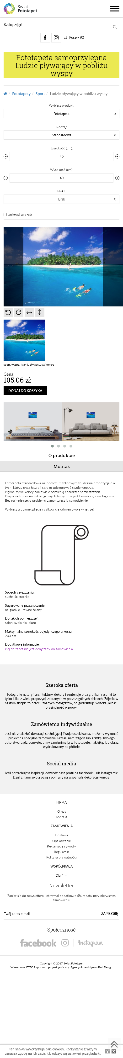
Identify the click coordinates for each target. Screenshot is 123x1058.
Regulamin (61, 852)
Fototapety (21, 93)
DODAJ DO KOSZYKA (25, 391)
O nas (61, 811)
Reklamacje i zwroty (61, 846)
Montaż (61, 466)
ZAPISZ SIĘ (109, 913)
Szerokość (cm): (61, 148)
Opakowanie (61, 841)
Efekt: (61, 191)
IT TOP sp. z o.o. (36, 967)
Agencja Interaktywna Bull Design (91, 967)
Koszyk (74, 37)
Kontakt (61, 817)
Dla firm (61, 875)
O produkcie (61, 455)
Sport (40, 93)
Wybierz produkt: (61, 105)
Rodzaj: (61, 127)
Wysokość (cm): (61, 170)
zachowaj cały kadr (20, 214)
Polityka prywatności (61, 857)
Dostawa (61, 835)
